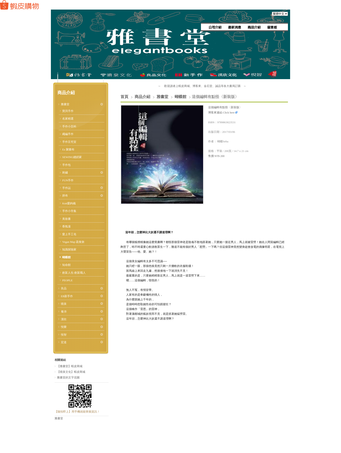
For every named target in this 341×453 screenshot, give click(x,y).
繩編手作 (68, 134)
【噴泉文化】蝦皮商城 (71, 371)
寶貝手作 (68, 111)
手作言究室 (69, 141)
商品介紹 (143, 97)
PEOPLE (67, 280)
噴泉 (64, 303)
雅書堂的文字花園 (68, 377)
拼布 (65, 195)
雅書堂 (65, 104)
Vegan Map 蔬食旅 (73, 241)
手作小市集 (69, 211)
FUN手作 (68, 180)
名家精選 (68, 118)
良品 (64, 288)
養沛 (64, 311)
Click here (230, 112)
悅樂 (64, 326)
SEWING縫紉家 (72, 157)
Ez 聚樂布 (68, 149)
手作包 (66, 165)
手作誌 (66, 188)
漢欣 (64, 319)
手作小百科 (69, 126)
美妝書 (66, 218)
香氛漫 (66, 226)
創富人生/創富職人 (74, 272)
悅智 (64, 334)
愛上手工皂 (69, 234)
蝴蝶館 (66, 257)
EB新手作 (67, 296)
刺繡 (65, 172)
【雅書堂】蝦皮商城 (69, 366)
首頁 (124, 97)
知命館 (66, 264)
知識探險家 (69, 249)
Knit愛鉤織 (69, 203)
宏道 (64, 342)
